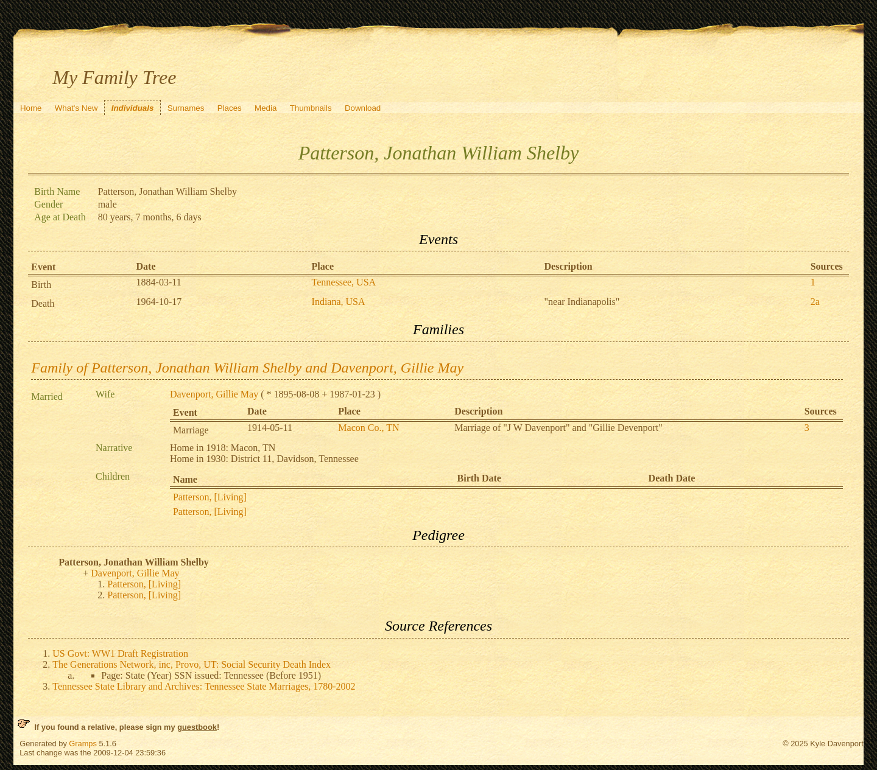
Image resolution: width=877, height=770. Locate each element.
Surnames (186, 108)
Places (229, 108)
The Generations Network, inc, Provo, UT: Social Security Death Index (191, 664)
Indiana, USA (338, 301)
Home (31, 108)
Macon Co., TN (368, 427)
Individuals (132, 108)
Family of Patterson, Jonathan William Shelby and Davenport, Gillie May (247, 368)
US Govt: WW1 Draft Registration (120, 653)
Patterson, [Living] (210, 497)
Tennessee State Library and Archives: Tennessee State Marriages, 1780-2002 (203, 686)
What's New (76, 108)
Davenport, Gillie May (214, 394)
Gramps (83, 743)
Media (265, 108)
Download (363, 108)
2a (815, 301)
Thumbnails (311, 108)
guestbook (197, 727)
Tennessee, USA (344, 282)
